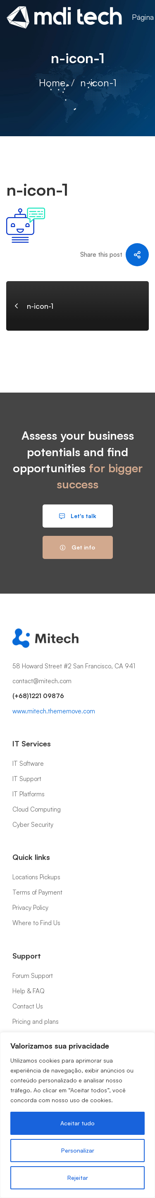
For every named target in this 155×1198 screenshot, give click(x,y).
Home (52, 82)
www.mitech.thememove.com (53, 711)
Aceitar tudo (77, 1123)
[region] (77, 1115)
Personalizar (77, 1150)
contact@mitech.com (42, 681)
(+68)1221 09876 (38, 696)
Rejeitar (77, 1177)
